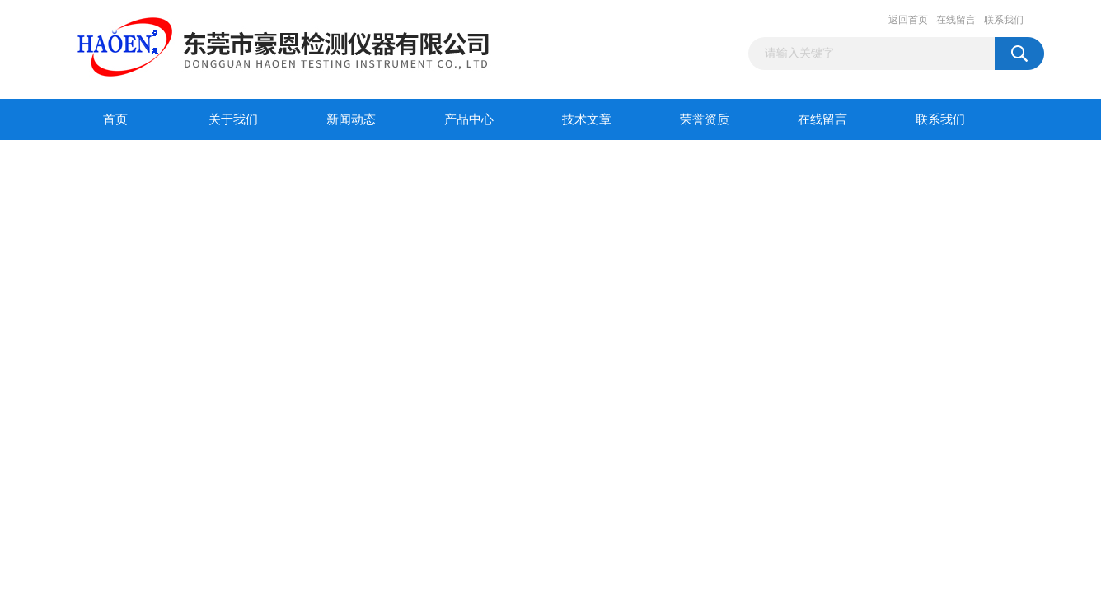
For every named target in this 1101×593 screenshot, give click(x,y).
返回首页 (908, 20)
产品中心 (469, 119)
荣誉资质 (704, 119)
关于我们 (233, 119)
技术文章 (586, 119)
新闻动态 (351, 119)
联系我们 (1004, 20)
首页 (115, 119)
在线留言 (956, 20)
